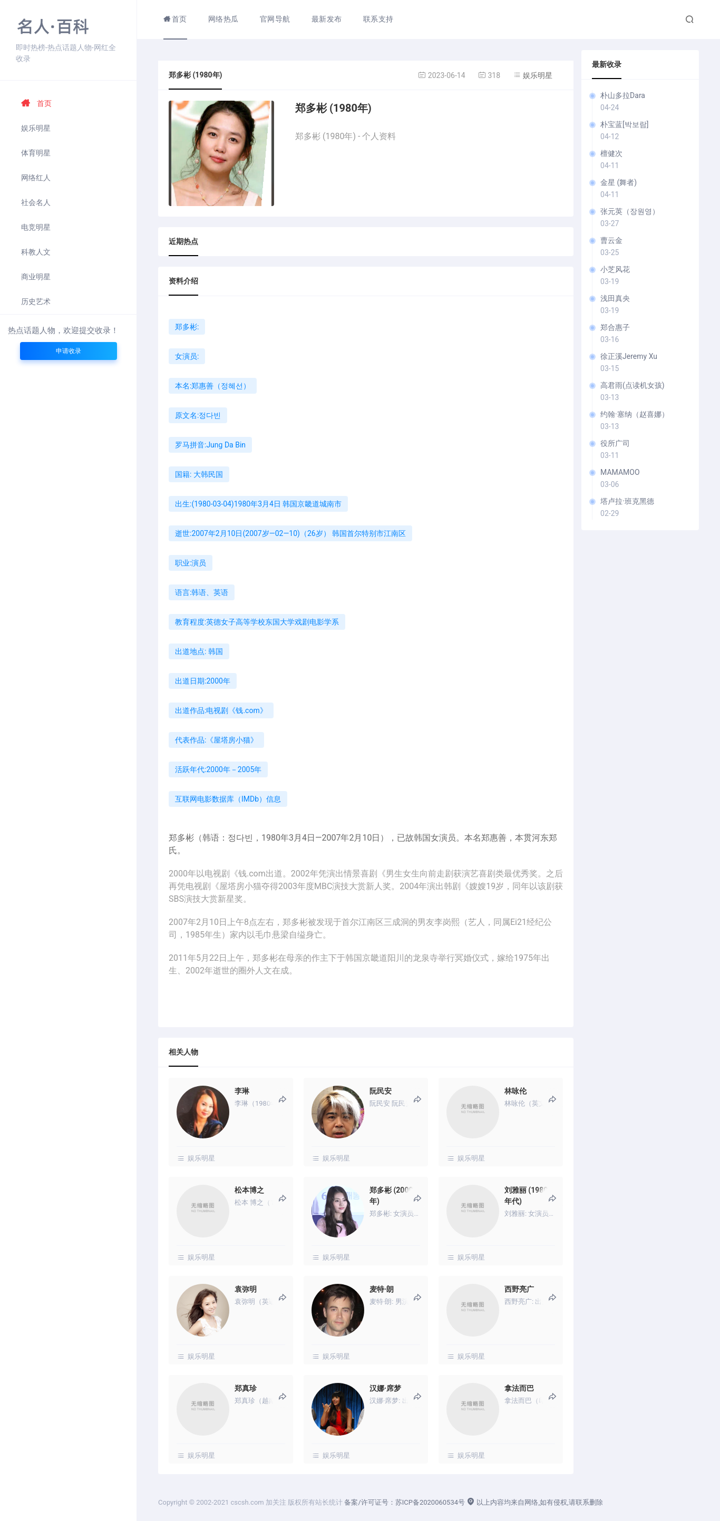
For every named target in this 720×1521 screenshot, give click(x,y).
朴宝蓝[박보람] (624, 124)
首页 (36, 103)
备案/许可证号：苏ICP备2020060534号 (404, 1502)
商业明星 (36, 276)
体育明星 (36, 153)
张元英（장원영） (629, 211)
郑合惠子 (615, 327)
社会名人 (36, 202)
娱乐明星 (36, 128)
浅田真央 (615, 298)
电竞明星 (36, 227)
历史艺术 (36, 301)
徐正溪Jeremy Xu (628, 356)
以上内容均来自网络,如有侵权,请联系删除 (534, 1502)
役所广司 (615, 443)
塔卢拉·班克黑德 (627, 501)
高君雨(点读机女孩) (632, 385)
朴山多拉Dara (622, 95)
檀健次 (611, 153)
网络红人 (36, 177)
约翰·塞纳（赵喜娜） (634, 414)
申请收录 (68, 351)
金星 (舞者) (618, 182)
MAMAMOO (619, 472)
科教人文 (36, 252)
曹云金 (611, 240)
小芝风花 (615, 269)
